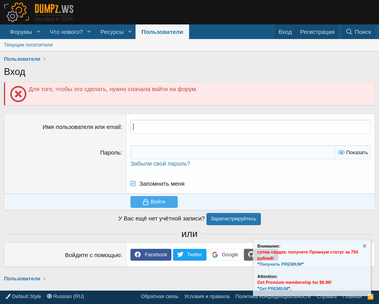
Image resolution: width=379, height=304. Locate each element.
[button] (38, 31)
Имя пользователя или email (82, 126)
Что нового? (66, 31)
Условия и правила (207, 296)
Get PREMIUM (273, 288)
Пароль (110, 152)
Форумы (21, 31)
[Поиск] (358, 31)
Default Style (23, 296)
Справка (327, 296)
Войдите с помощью (93, 255)
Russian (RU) (65, 296)
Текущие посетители (28, 45)
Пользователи (162, 31)
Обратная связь (159, 296)
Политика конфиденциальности (273, 296)
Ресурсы (112, 31)
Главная (352, 296)
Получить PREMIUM (280, 264)
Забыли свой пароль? (160, 163)
